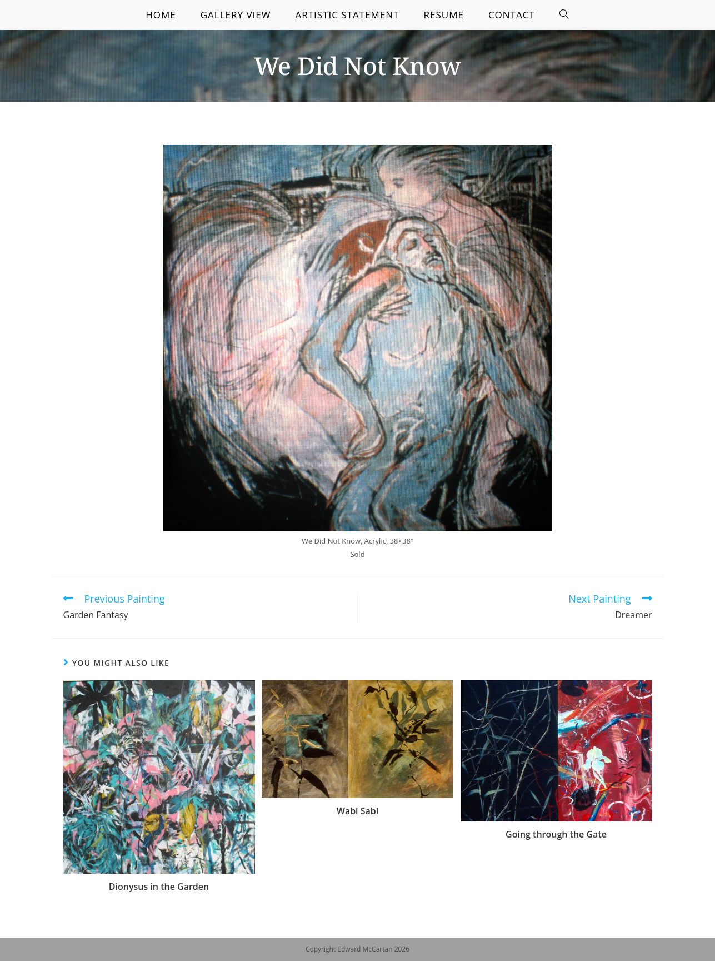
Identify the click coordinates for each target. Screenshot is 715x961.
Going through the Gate (556, 834)
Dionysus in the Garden (159, 886)
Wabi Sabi (357, 811)
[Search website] (564, 15)
